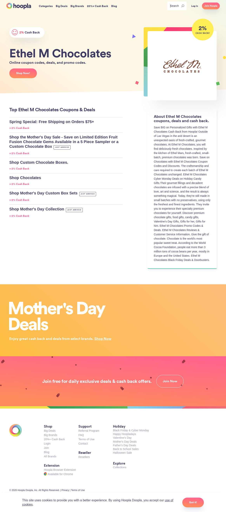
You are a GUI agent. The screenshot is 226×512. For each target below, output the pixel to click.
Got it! (193, 502)
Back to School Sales (126, 449)
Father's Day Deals (124, 445)
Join (46, 447)
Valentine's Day (122, 437)
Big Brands (50, 435)
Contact (83, 443)
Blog (46, 452)
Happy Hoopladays (124, 434)
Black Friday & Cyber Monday (131, 430)
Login (47, 443)
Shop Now (102, 338)
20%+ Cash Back (54, 439)
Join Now (170, 381)
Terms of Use (86, 439)
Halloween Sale (122, 452)
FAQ (81, 435)
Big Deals (50, 430)
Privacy (65, 490)
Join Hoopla (210, 6)
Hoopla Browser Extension (60, 469)
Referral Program (88, 430)
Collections (119, 467)
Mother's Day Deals (125, 441)
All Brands (50, 456)
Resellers (84, 457)
